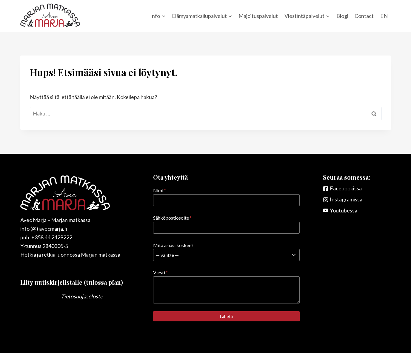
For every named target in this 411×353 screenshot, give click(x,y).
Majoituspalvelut (258, 16)
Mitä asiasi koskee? (173, 245)
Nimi (159, 190)
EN (384, 16)
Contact (364, 16)
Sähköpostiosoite (172, 218)
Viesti (160, 272)
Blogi (342, 16)
